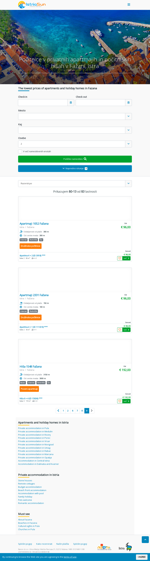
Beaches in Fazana (27, 522)
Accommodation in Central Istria (34, 460)
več (126, 258)
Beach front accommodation (32, 490)
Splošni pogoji (25, 543)
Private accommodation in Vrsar (34, 441)
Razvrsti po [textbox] (26, 183)
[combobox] (75, 116)
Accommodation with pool (31, 493)
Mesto (22, 110)
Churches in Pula (26, 529)
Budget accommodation (30, 486)
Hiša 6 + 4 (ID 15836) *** (31, 398)
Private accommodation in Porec (34, 437)
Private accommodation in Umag (34, 447)
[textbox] (71, 116)
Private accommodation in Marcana (35, 454)
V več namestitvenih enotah (37, 151)
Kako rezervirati (44, 543)
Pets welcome (25, 499)
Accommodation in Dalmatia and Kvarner (38, 463)
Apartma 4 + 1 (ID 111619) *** (34, 327)
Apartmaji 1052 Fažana (34, 223)
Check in (22, 96)
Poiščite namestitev (75, 158)
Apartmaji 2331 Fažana (34, 295)
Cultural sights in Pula (29, 526)
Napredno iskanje (75, 168)
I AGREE (142, 556)
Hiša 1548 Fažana (31, 366)
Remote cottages (26, 483)
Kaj (20, 124)
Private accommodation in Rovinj (34, 434)
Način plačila (62, 543)
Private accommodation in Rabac (34, 450)
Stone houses (25, 480)
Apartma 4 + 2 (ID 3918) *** (32, 255)
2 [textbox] (21, 143)
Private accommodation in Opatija (35, 457)
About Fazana (25, 519)
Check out (81, 96)
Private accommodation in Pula (33, 428)
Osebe (22, 138)
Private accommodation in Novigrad (36, 444)
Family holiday (25, 496)
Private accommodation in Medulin (35, 431)
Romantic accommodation (31, 503)
